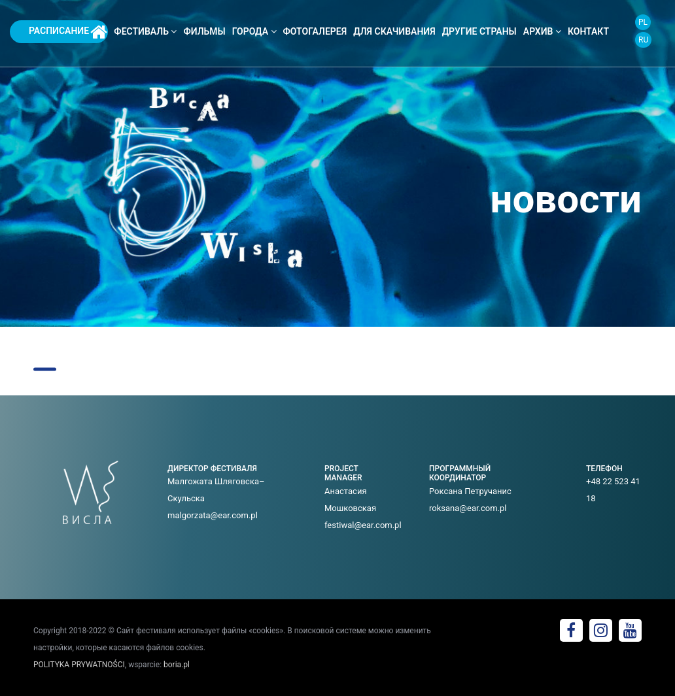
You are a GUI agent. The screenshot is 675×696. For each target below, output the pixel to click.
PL (643, 22)
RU (643, 39)
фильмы (204, 31)
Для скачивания (394, 31)
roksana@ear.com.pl (468, 508)
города (254, 31)
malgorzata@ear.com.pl (212, 515)
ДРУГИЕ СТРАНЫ (479, 31)
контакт (588, 31)
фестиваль (145, 31)
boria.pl (177, 664)
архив (542, 31)
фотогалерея (315, 31)
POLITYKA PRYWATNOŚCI (79, 664)
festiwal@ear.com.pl (363, 525)
